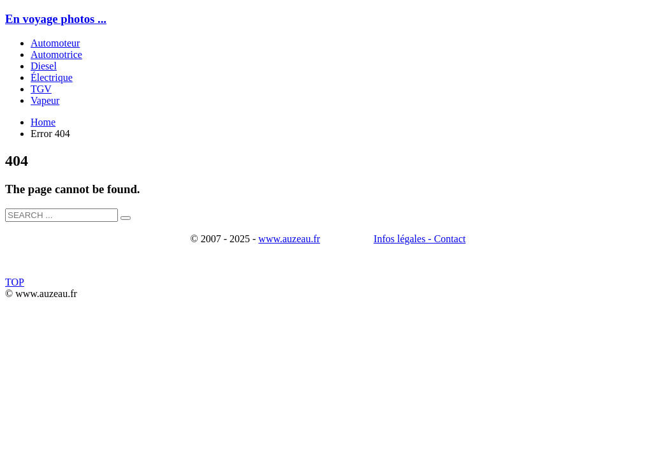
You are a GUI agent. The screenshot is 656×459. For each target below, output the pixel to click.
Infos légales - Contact (419, 238)
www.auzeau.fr (289, 238)
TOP (14, 282)
